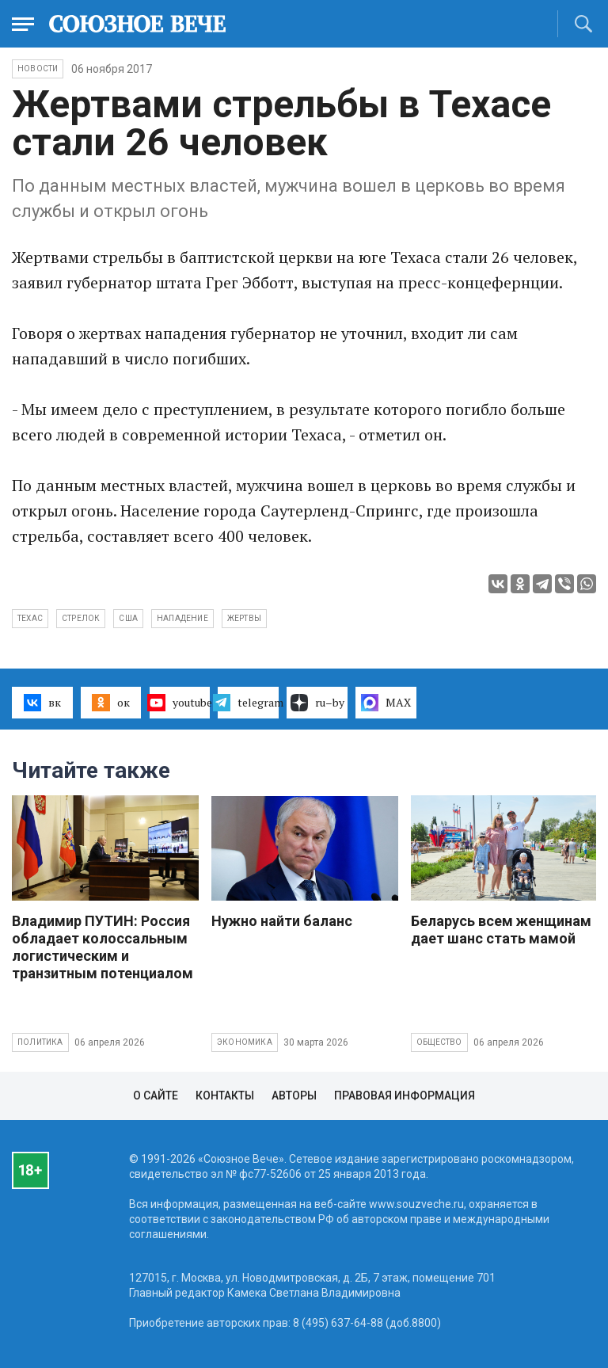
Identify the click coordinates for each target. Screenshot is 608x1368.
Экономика (244, 1042)
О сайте (155, 1095)
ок (110, 702)
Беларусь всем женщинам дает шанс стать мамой (501, 930)
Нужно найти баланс (281, 921)
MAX (386, 702)
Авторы (294, 1095)
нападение (182, 618)
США (128, 618)
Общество (439, 1042)
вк (42, 702)
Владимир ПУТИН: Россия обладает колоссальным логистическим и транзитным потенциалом (102, 947)
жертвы (244, 618)
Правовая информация (404, 1095)
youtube (180, 702)
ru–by (317, 702)
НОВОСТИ (37, 68)
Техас (30, 618)
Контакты (225, 1095)
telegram (248, 702)
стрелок (81, 618)
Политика (40, 1042)
